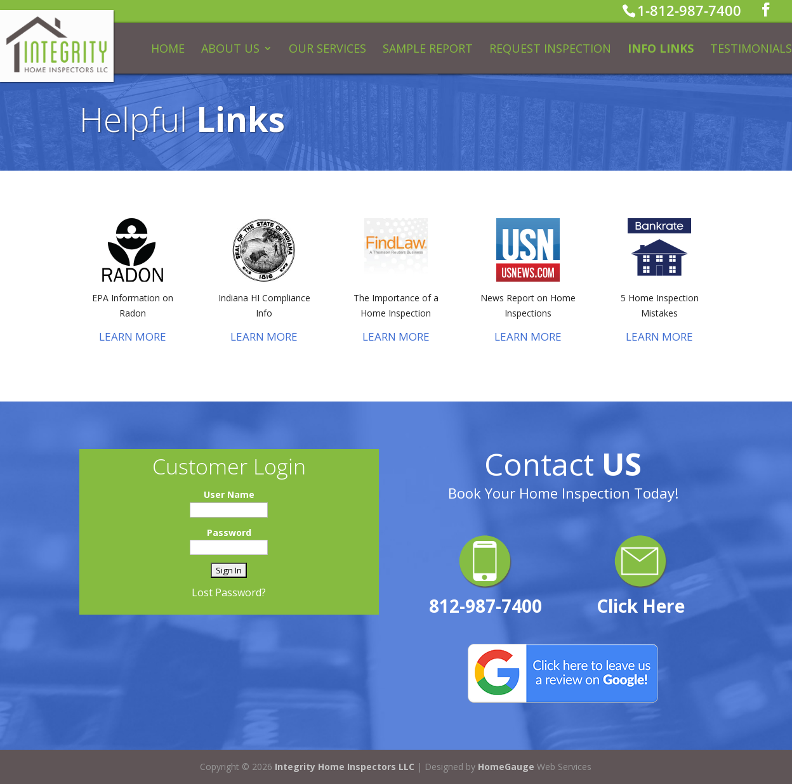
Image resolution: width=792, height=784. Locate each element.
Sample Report (428, 50)
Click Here (641, 606)
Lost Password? (229, 592)
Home (168, 50)
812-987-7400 (485, 606)
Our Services (327, 50)
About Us (230, 50)
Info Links (661, 50)
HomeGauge (506, 767)
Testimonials (751, 50)
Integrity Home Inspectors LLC (344, 767)
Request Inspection (550, 50)
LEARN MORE (132, 336)
